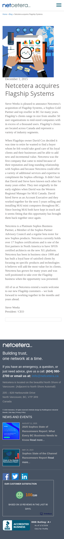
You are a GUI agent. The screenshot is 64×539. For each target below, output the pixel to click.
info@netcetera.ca (45, 376)
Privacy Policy (21, 412)
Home (5, 14)
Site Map (12, 412)
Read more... (37, 439)
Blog (10, 14)
